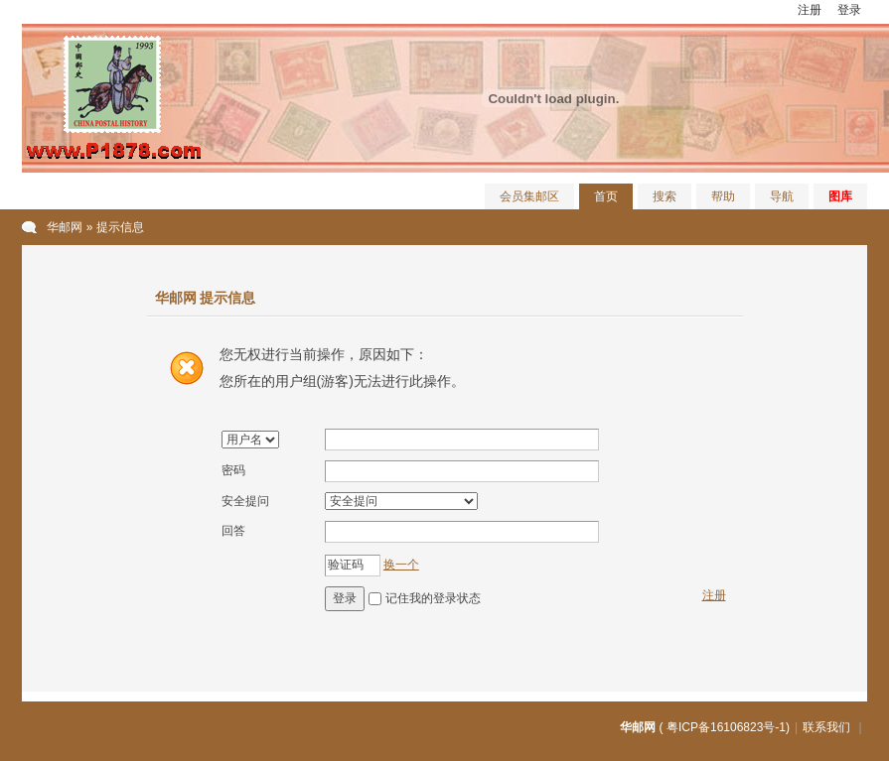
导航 (782, 196)
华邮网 (64, 227)
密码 (233, 470)
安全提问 (245, 501)
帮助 (723, 196)
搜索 (664, 196)
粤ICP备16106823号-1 (726, 727)
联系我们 (826, 727)
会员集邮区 (529, 196)
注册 (809, 10)
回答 (233, 531)
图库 (840, 196)
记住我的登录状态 (433, 598)
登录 (849, 10)
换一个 (401, 564)
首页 (606, 196)
